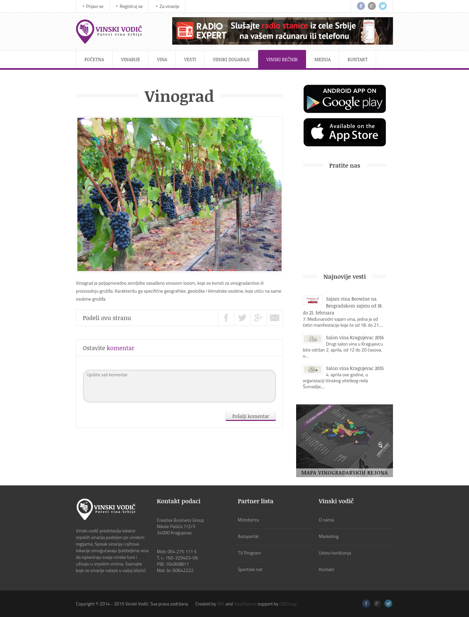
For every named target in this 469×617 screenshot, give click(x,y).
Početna (94, 59)
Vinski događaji (231, 59)
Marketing (328, 536)
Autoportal (248, 536)
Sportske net (250, 569)
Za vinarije (169, 6)
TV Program (249, 552)
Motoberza (248, 519)
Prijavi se (95, 6)
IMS (221, 603)
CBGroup (288, 603)
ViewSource (245, 603)
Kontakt (357, 59)
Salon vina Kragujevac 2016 (355, 337)
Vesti (190, 59)
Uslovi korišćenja (335, 552)
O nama (326, 519)
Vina (162, 59)
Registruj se (131, 6)
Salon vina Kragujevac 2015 (355, 368)
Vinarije (130, 59)
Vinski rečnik (282, 59)
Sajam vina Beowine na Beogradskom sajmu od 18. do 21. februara (343, 306)
